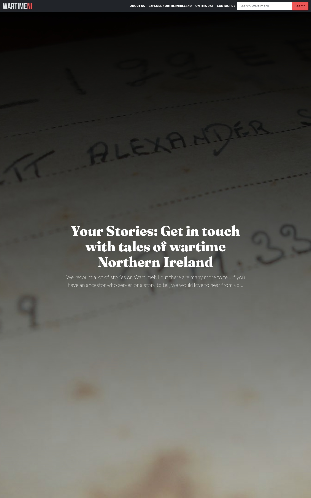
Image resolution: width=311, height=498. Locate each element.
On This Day (204, 6)
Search (300, 6)
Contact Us (226, 6)
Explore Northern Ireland (170, 6)
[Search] (264, 6)
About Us (137, 6)
